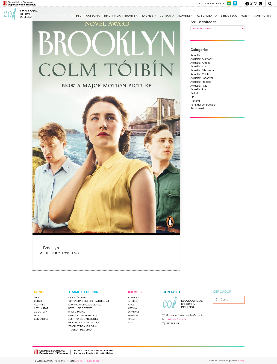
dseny (241, 360)
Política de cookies (94, 361)
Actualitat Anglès (200, 62)
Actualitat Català (199, 74)
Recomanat (197, 108)
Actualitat (195, 55)
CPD (193, 96)
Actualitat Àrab (199, 66)
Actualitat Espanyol (201, 77)
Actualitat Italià (198, 85)
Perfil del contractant (202, 104)
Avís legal (79, 361)
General (195, 100)
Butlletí (194, 93)
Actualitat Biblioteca (202, 70)
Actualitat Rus (198, 89)
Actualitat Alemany (201, 58)
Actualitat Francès (200, 81)
